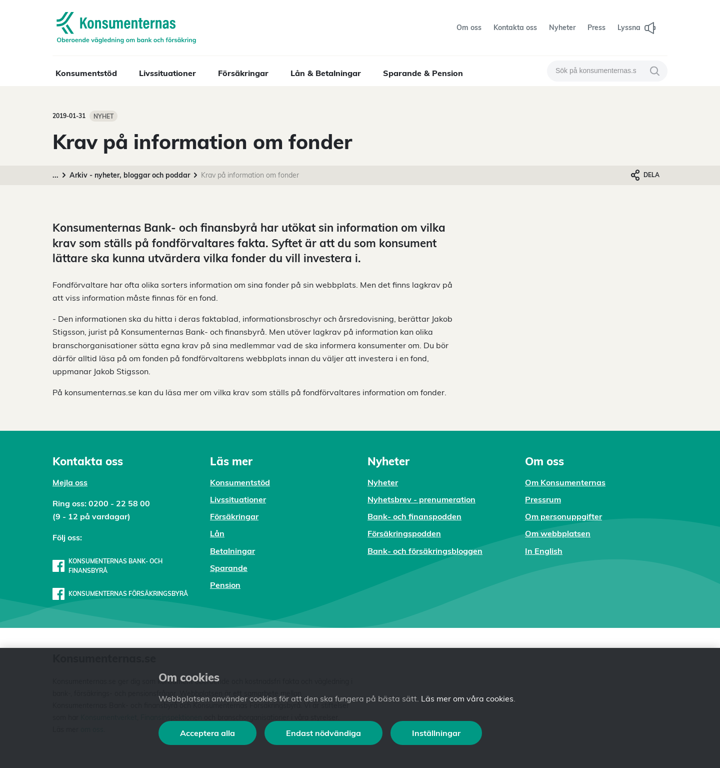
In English (543, 551)
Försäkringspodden (404, 533)
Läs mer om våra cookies (467, 698)
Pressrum (543, 499)
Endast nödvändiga (323, 733)
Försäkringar (243, 73)
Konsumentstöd (86, 73)
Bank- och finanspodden (415, 516)
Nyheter (383, 482)
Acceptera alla (207, 733)
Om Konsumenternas (565, 482)
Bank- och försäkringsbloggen (425, 551)
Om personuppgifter (563, 516)
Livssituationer (167, 73)
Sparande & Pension (423, 73)
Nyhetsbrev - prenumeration (422, 499)
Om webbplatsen (557, 533)
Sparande (229, 568)
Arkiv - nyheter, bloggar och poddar (130, 175)
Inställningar (436, 733)
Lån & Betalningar (325, 73)
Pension (225, 585)
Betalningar (232, 551)
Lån (217, 533)
